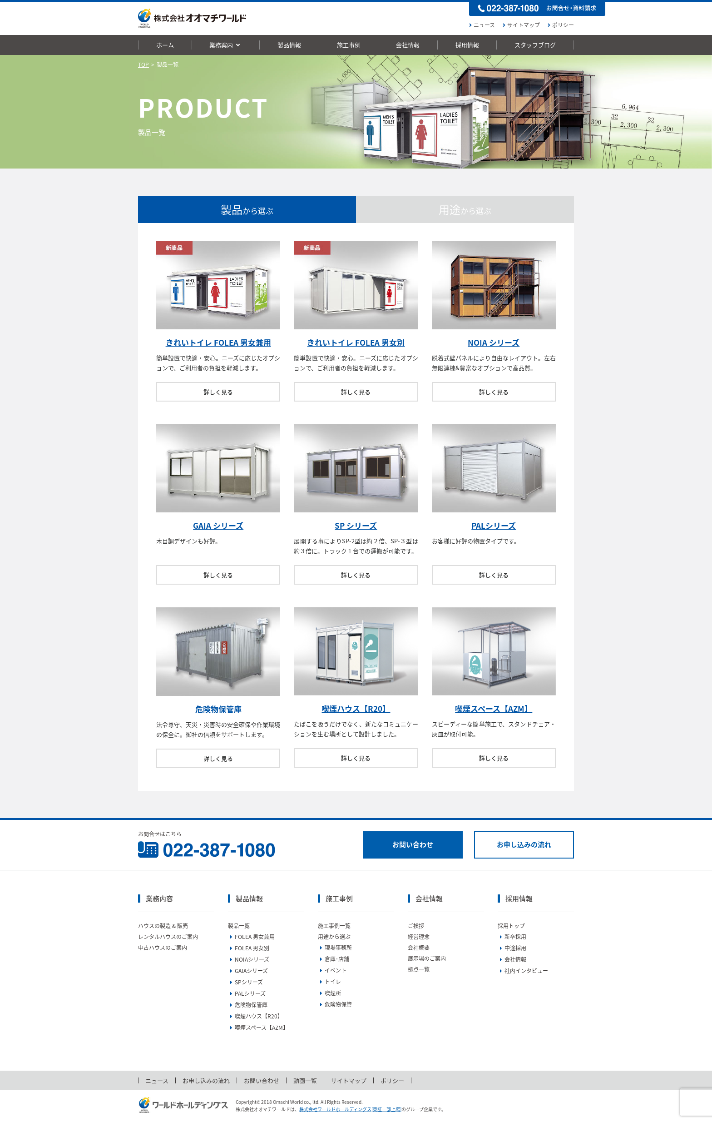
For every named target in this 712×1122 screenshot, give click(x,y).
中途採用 (512, 948)
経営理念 (419, 937)
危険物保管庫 (218, 709)
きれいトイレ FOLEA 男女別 (356, 342)
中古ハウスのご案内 (162, 947)
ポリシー (559, 25)
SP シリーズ (356, 525)
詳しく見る (218, 391)
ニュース (481, 25)
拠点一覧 (419, 969)
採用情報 (467, 44)
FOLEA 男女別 (248, 948)
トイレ (329, 982)
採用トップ (511, 926)
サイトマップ (520, 25)
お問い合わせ (412, 844)
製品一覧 (239, 926)
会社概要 (419, 947)
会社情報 (408, 44)
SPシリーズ (245, 982)
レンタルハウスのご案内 (168, 937)
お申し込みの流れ (524, 844)
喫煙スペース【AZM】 (493, 708)
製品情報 (289, 44)
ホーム (165, 44)
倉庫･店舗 (333, 959)
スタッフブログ (535, 44)
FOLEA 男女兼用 (251, 937)
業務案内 (225, 44)
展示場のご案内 (427, 958)
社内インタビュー (523, 971)
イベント (332, 970)
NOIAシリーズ (248, 959)
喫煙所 (329, 993)
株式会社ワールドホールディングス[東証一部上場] (350, 1109)
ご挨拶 (416, 926)
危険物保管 (335, 1004)
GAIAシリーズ (248, 971)
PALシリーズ (493, 525)
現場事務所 (335, 947)
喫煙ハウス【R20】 (355, 708)
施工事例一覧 (334, 926)
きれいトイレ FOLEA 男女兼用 (218, 342)
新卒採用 (512, 937)
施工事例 (349, 44)
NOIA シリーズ (493, 342)
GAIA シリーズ (218, 525)
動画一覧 (305, 1080)
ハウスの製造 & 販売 (163, 926)
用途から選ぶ (334, 937)
